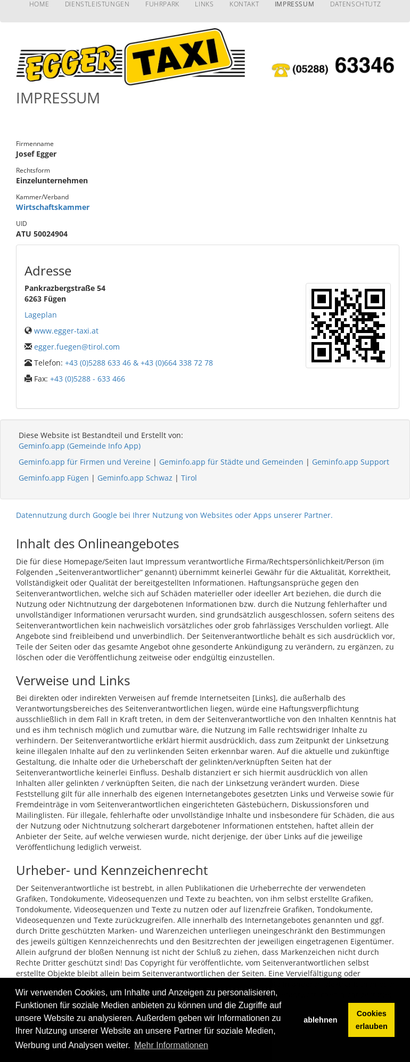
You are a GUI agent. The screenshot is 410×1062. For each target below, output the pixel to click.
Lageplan (40, 315)
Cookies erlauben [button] (372, 1020)
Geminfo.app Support (350, 462)
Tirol (189, 478)
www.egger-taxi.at (66, 331)
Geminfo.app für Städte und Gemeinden (231, 462)
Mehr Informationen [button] (171, 1045)
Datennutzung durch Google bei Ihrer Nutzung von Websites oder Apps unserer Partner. (174, 515)
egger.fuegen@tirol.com (77, 347)
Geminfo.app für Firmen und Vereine (85, 462)
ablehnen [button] (320, 1020)
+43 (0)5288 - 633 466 (87, 379)
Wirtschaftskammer (52, 207)
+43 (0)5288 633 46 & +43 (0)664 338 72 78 (139, 363)
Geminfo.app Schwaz (135, 478)
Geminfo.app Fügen (54, 478)
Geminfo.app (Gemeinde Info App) (80, 446)
